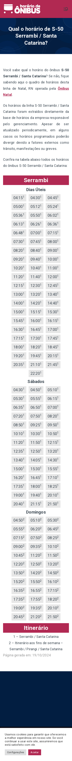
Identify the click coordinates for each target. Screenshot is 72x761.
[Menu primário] (66, 9)
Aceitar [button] (35, 752)
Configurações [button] (15, 752)
